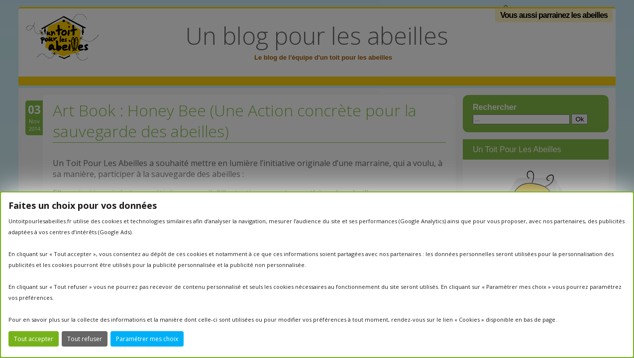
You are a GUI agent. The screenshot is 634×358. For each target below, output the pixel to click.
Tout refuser (84, 339)
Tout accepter (33, 339)
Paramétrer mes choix (147, 339)
